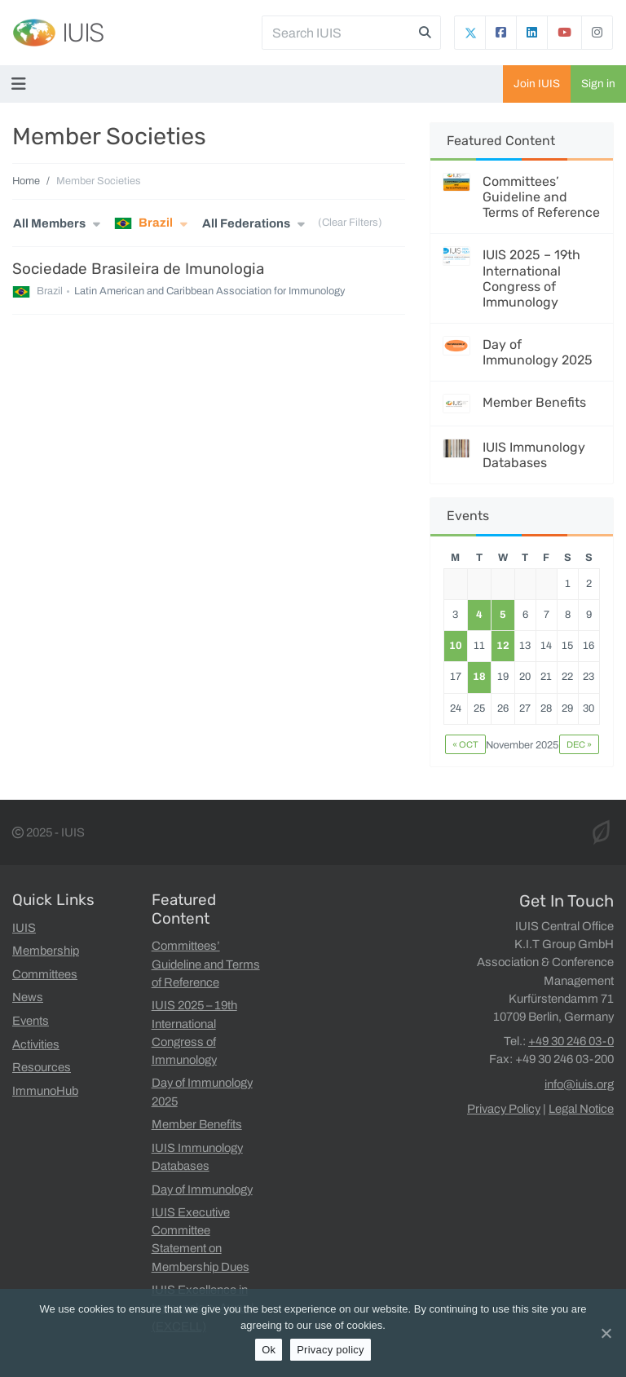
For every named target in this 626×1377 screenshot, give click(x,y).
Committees (44, 974)
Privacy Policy (503, 1108)
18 (479, 676)
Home (26, 181)
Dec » (579, 744)
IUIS (83, 32)
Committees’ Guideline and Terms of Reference (541, 197)
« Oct (465, 744)
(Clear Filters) (350, 223)
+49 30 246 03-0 (571, 1041)
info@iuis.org (579, 1084)
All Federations (246, 223)
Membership (45, 950)
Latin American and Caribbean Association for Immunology (209, 292)
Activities (36, 1044)
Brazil (143, 223)
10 (455, 645)
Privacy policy (330, 1350)
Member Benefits (534, 402)
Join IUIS (537, 83)
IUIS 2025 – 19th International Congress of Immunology (531, 278)
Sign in (598, 83)
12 (502, 645)
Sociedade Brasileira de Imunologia (138, 268)
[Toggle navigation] (22, 83)
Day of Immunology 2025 (538, 352)
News (27, 997)
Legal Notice (581, 1108)
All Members (49, 223)
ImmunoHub (45, 1090)
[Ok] (605, 1333)
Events (30, 1020)
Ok (269, 1350)
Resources (41, 1067)
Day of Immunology (202, 1189)
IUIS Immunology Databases (534, 454)
